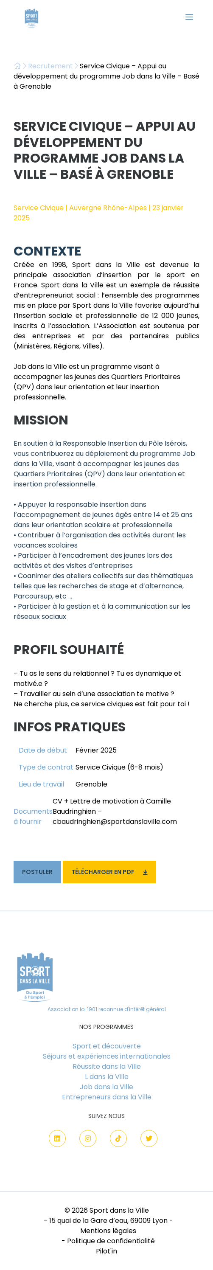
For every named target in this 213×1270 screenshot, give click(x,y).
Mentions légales (108, 1231)
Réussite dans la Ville (107, 1066)
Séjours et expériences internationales (107, 1056)
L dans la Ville (107, 1077)
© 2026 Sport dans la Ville (106, 1210)
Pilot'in (106, 1251)
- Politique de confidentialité (108, 1241)
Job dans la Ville (106, 1087)
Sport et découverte (107, 1046)
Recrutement (50, 66)
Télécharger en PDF (109, 872)
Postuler (37, 872)
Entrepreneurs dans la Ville (106, 1097)
